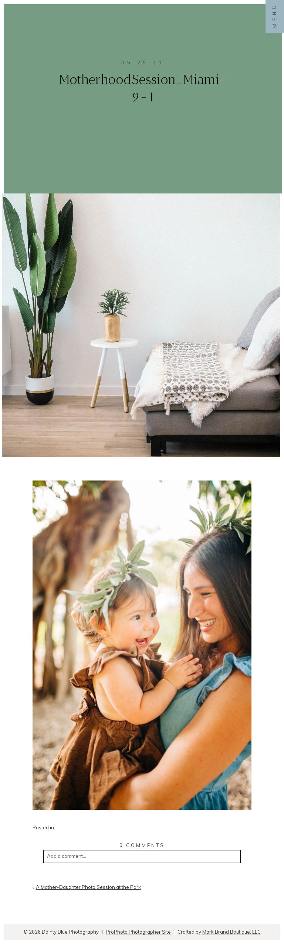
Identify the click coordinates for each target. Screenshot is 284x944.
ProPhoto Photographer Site (138, 932)
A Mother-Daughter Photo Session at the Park (88, 887)
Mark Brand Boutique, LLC (231, 932)
